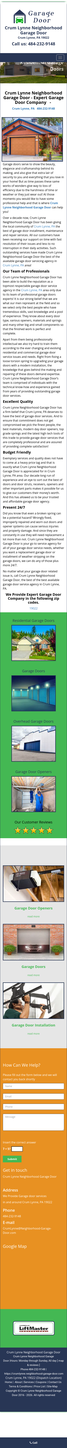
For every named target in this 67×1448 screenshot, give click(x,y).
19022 (34, 608)
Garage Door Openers (33, 908)
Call (33, 1442)
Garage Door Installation (33, 1025)
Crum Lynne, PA (23, 109)
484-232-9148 (41, 44)
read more (33, 916)
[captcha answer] (17, 1149)
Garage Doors (33, 966)
